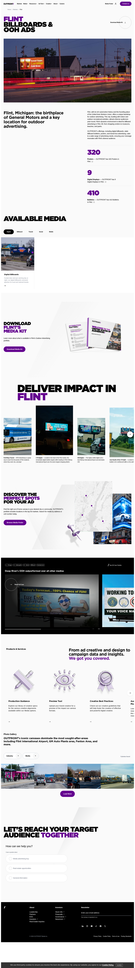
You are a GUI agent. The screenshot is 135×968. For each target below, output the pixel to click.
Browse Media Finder (15, 522)
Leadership (33, 912)
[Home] (16, 907)
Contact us (125, 3)
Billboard (19, 231)
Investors (33, 919)
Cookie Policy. (108, 965)
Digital (9, 231)
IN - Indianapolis (18, 565)
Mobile (51, 231)
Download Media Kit (14, 349)
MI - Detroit (26, 565)
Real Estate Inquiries (36, 921)
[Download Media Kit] (125, 22)
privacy (86, 917)
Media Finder (109, 3)
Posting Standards (126, 936)
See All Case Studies (116, 565)
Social (41, 231)
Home (9, 9)
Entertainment (40, 565)
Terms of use (116, 936)
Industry (13, 756)
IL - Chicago (9, 565)
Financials (59, 914)
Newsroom (60, 919)
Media (31, 756)
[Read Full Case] (11, 585)
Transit (31, 231)
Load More (67, 794)
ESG (31, 917)
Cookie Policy (107, 936)
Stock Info (59, 912)
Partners (32, 914)
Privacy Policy (98, 936)
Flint (21, 9)
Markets (15, 9)
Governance (60, 917)
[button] (130, 434)
